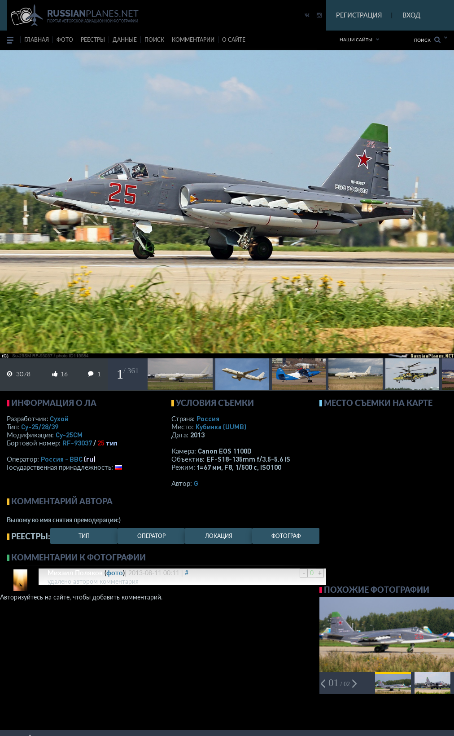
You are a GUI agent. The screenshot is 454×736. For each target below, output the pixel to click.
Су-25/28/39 (39, 427)
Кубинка (221, 427)
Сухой (59, 418)
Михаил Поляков (75, 573)
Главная (36, 39)
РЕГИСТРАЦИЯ (359, 15)
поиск (154, 39)
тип (112, 443)
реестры (93, 39)
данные (125, 39)
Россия (207, 418)
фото (65, 39)
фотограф (286, 536)
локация (218, 536)
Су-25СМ (69, 435)
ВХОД (411, 15)
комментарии (193, 39)
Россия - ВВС (62, 459)
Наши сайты (356, 39)
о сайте (233, 39)
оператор (151, 536)
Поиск (427, 39)
